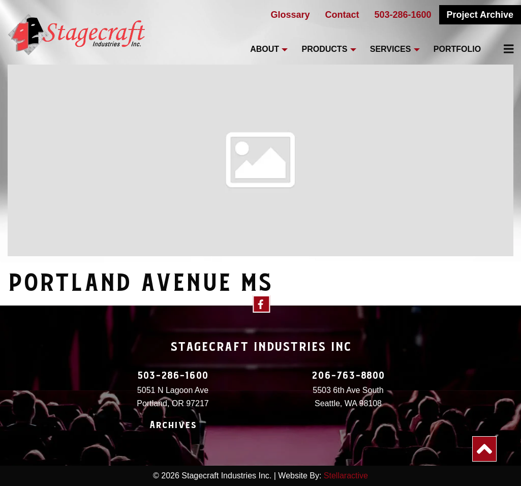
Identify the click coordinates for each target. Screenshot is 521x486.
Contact (342, 15)
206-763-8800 (348, 375)
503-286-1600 (403, 15)
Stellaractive (346, 475)
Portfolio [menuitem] (457, 49)
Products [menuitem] (325, 49)
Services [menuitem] (390, 49)
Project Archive (480, 15)
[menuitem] (502, 48)
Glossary (290, 15)
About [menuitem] (264, 49)
